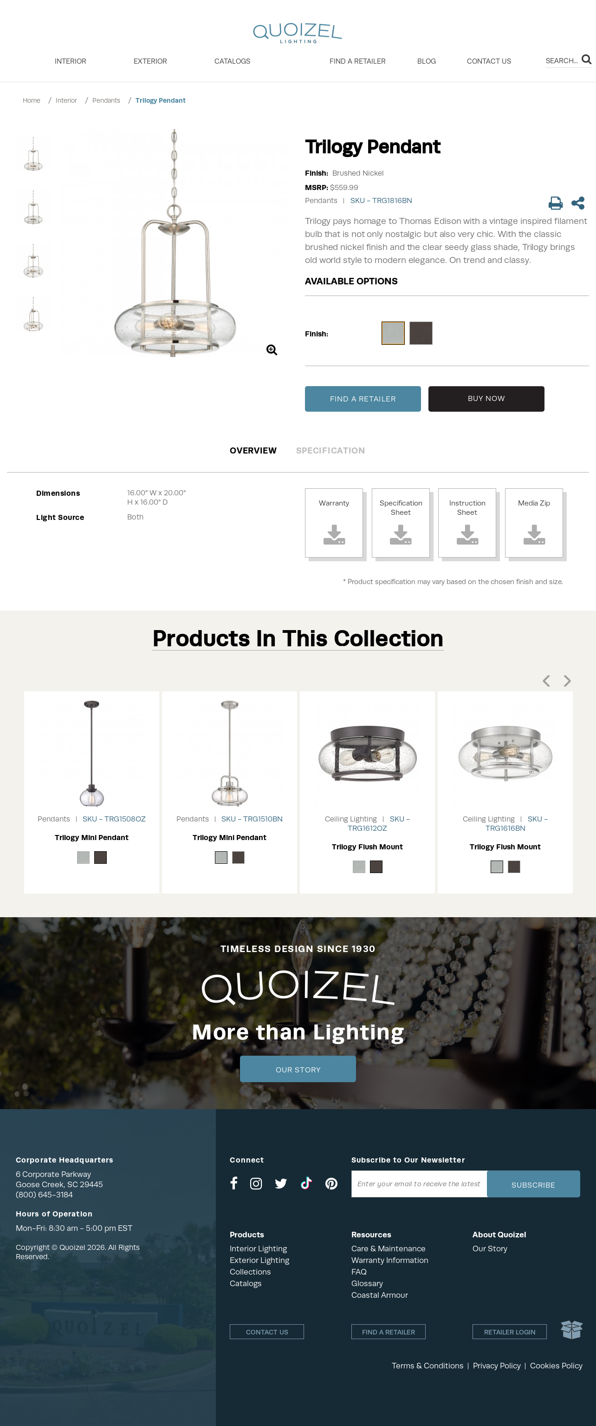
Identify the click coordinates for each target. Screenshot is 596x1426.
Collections (250, 1272)
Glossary (367, 1283)
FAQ (359, 1272)
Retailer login (510, 1332)
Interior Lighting (258, 1248)
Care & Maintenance (388, 1248)
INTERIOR (70, 61)
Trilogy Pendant (161, 100)
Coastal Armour (379, 1295)
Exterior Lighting (259, 1260)
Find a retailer (358, 61)
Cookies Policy (556, 1365)
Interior (66, 100)
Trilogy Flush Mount (367, 846)
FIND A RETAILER (363, 399)
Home (31, 100)
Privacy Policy (497, 1365)
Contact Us (489, 61)
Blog (426, 61)
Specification (330, 450)
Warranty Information (389, 1260)
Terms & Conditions (428, 1365)
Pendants (106, 100)
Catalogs (232, 61)
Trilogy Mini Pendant (92, 837)
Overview (253, 450)
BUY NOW (486, 398)
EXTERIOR (150, 61)
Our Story (298, 1070)
